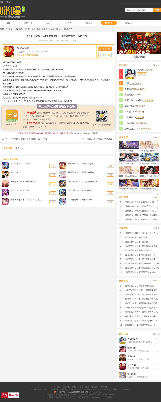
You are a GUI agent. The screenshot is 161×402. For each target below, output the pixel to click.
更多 (155, 65)
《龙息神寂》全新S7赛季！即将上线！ (139, 286)
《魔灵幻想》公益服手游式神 (135, 237)
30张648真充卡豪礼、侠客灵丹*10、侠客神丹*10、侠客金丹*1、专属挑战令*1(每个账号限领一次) (139, 351)
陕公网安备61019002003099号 (69, 392)
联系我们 (66, 387)
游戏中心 (28, 23)
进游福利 (131, 348)
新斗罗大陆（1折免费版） (22, 163)
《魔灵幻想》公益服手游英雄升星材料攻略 (141, 263)
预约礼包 (131, 374)
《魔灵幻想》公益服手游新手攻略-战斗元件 (141, 272)
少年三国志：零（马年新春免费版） (26, 199)
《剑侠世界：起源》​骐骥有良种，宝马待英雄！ (29, 139)
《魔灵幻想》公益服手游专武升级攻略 (139, 259)
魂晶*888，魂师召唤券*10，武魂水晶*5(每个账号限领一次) (139, 377)
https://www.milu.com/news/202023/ (86, 133)
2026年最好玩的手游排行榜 (149, 163)
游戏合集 (129, 23)
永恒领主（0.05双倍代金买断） (24, 181)
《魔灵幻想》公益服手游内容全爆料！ (139, 255)
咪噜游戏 (96, 395)
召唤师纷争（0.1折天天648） (81, 199)
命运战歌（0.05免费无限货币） (82, 163)
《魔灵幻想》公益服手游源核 (135, 242)
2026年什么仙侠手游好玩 (129, 163)
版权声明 (75, 387)
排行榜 (68, 23)
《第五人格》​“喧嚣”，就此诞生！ (100, 139)
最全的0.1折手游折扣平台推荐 (129, 151)
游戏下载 (141, 74)
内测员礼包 (132, 339)
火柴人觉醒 (23, 48)
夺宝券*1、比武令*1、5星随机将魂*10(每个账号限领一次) (139, 359)
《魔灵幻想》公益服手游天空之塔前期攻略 (141, 268)
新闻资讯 (108, 23)
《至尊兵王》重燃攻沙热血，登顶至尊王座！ (142, 308)
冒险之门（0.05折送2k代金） (81, 190)
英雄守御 (14, 172)
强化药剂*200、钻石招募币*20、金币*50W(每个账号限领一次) (139, 368)
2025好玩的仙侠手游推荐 (149, 176)
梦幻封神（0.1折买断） (20, 190)
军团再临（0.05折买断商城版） (82, 172)
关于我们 (57, 387)
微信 (1, 2)
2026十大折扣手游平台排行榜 (149, 151)
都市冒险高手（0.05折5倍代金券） (83, 181)
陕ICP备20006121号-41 (91, 392)
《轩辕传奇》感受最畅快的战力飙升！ (139, 325)
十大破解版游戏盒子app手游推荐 (129, 189)
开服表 (48, 23)
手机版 (7, 2)
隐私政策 (94, 387)
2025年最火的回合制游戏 (149, 189)
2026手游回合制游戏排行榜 (129, 176)
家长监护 (85, 387)
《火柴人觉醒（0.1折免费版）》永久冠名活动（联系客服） (49, 29)
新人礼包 (131, 365)
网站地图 (103, 387)
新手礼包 (131, 356)
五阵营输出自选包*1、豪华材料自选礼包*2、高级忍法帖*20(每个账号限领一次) (139, 342)
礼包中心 (88, 23)
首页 (8, 23)
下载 (53, 166)
